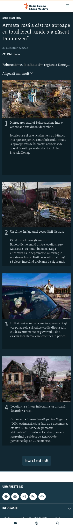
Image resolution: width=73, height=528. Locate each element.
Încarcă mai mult (36, 461)
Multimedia (11, 18)
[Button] (11, 55)
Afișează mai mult (17, 73)
